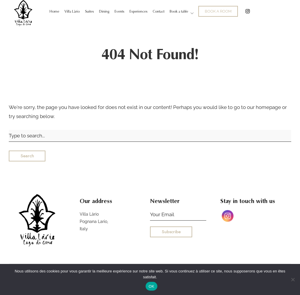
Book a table (179, 11)
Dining (104, 11)
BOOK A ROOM (218, 11)
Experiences (138, 11)
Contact (158, 11)
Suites (89, 11)
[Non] (293, 279)
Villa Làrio (72, 11)
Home (54, 11)
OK (151, 286)
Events (119, 11)
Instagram (248, 11)
